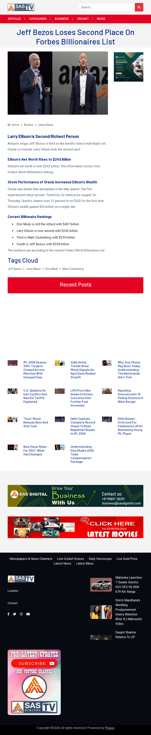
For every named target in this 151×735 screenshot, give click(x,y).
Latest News (45, 124)
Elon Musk (51, 268)
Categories (38, 19)
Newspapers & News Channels (31, 559)
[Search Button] (139, 7)
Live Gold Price (126, 559)
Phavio (109, 728)
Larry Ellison (33, 268)
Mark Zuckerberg (73, 268)
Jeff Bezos (15, 268)
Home (13, 124)
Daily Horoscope (100, 559)
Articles (14, 19)
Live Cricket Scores (70, 559)
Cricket (83, 19)
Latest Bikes (85, 563)
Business (62, 19)
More (101, 19)
